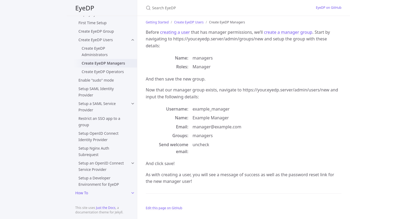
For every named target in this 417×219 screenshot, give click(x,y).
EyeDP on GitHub (328, 7)
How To (81, 192)
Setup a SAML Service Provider (97, 106)
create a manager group (288, 32)
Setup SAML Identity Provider (96, 92)
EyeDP (84, 7)
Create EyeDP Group (96, 31)
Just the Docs (105, 207)
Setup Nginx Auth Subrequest (93, 151)
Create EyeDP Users (95, 39)
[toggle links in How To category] (132, 193)
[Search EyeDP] (208, 8)
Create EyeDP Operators (103, 71)
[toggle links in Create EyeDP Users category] (132, 40)
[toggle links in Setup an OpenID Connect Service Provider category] (132, 163)
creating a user (175, 32)
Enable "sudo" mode (96, 80)
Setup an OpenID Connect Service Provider (101, 166)
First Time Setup (92, 22)
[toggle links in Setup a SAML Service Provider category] (132, 103)
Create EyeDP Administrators (95, 51)
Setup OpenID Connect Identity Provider (98, 136)
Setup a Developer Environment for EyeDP (98, 181)
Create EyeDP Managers (103, 63)
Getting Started (157, 22)
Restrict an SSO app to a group (99, 121)
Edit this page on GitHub (164, 208)
